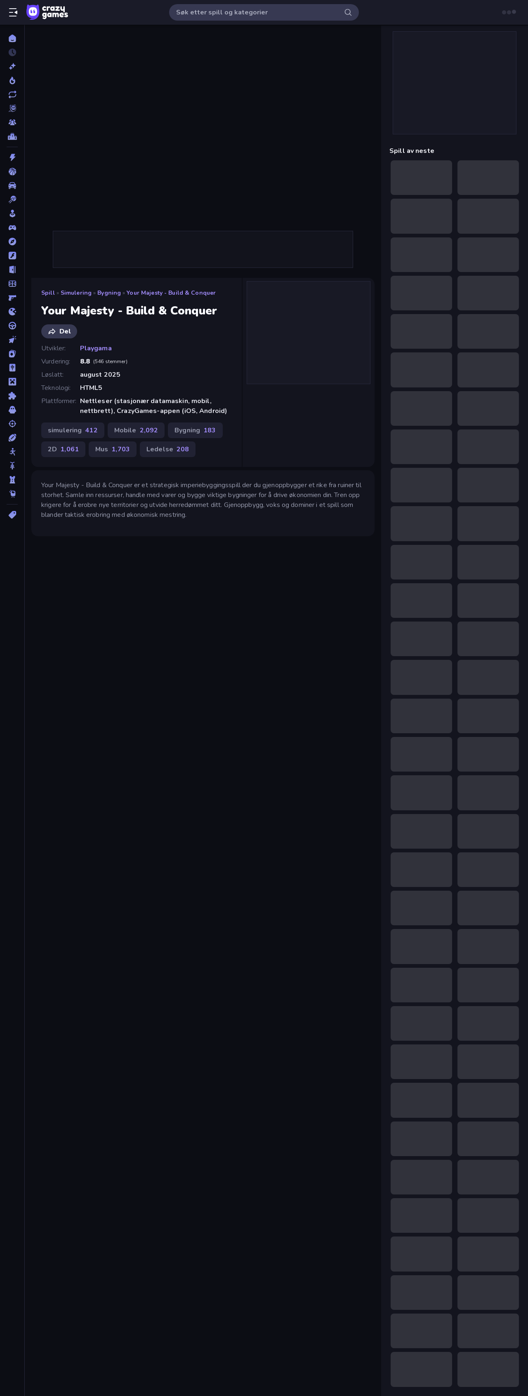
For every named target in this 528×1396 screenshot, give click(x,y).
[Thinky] (12, 494)
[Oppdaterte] (12, 94)
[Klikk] (12, 340)
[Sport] (12, 438)
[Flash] (12, 256)
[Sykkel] (12, 466)
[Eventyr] (12, 242)
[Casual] (12, 213)
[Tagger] (12, 515)
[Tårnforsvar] (12, 480)
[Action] (12, 157)
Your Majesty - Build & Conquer (171, 293)
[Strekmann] (12, 452)
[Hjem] (12, 38)
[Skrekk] (12, 410)
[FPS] (12, 298)
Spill (48, 293)
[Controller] (12, 228)
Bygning (109, 293)
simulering (76, 293)
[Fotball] (12, 284)
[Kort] (12, 354)
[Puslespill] (12, 396)
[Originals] (12, 108)
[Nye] (12, 66)
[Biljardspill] (12, 199)
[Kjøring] (12, 326)
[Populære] (12, 80)
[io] (12, 312)
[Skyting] (12, 424)
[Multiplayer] (12, 122)
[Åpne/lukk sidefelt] (13, 12)
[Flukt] (12, 270)
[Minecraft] (12, 382)
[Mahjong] (12, 368)
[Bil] (12, 185)
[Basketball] (12, 171)
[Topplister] (12, 136)
